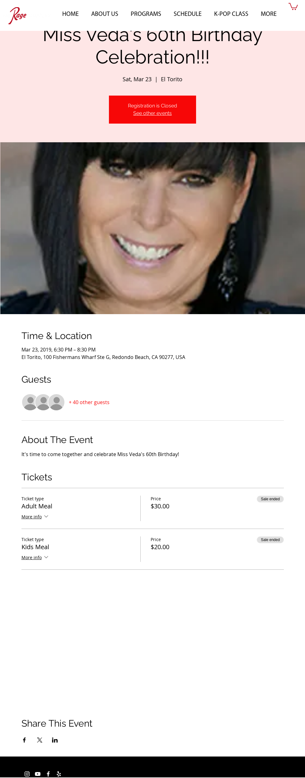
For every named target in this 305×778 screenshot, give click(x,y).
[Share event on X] (40, 740)
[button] (104, 13)
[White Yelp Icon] (58, 774)
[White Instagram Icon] (27, 774)
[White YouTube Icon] (37, 774)
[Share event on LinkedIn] (55, 740)
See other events (152, 113)
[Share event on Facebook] (24, 740)
